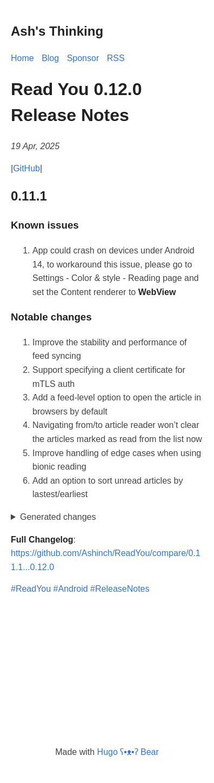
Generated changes (58, 516)
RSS (116, 58)
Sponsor (83, 58)
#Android (71, 588)
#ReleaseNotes (119, 588)
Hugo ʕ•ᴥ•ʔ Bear (128, 752)
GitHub (26, 168)
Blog (50, 58)
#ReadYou (31, 588)
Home (22, 58)
